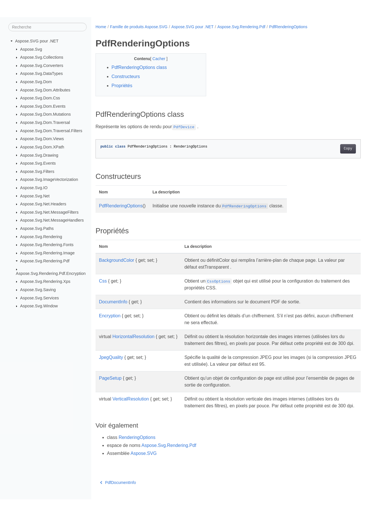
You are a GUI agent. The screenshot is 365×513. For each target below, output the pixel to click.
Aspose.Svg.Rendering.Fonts (47, 244)
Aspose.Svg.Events (38, 163)
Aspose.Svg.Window (39, 306)
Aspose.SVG (144, 467)
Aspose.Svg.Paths (37, 228)
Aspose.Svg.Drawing (39, 155)
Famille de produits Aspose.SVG (139, 26)
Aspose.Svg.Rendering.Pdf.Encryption (51, 273)
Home (101, 26)
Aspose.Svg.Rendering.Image (47, 253)
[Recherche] (47, 27)
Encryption (110, 315)
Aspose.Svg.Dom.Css (40, 98)
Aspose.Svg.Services (39, 297)
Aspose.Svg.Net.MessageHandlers (52, 220)
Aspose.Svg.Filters (37, 171)
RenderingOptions (137, 451)
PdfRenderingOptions (288, 26)
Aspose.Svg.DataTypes (41, 73)
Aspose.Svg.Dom (36, 81)
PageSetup (110, 385)
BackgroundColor (116, 260)
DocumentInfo (113, 301)
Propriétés (121, 85)
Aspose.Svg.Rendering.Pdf (45, 261)
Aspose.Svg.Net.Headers (43, 204)
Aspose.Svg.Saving (38, 289)
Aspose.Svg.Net (35, 195)
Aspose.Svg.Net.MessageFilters (49, 212)
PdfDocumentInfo (118, 496)
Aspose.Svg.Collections (41, 57)
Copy (329, 149)
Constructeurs (125, 76)
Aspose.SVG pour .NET (36, 41)
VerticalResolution (130, 405)
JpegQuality (111, 364)
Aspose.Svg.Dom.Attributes (45, 89)
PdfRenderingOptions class (139, 67)
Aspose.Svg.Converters (41, 65)
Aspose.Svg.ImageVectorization (49, 179)
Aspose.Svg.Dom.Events (43, 106)
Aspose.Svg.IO (34, 187)
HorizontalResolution (133, 336)
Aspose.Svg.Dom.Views (42, 138)
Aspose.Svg (31, 49)
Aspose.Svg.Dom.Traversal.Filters (51, 130)
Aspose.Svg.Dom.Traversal (45, 122)
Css (103, 281)
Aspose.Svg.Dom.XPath (42, 147)
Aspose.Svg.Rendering (41, 236)
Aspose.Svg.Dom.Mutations (45, 114)
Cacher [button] (156, 58)
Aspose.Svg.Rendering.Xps (45, 281)
